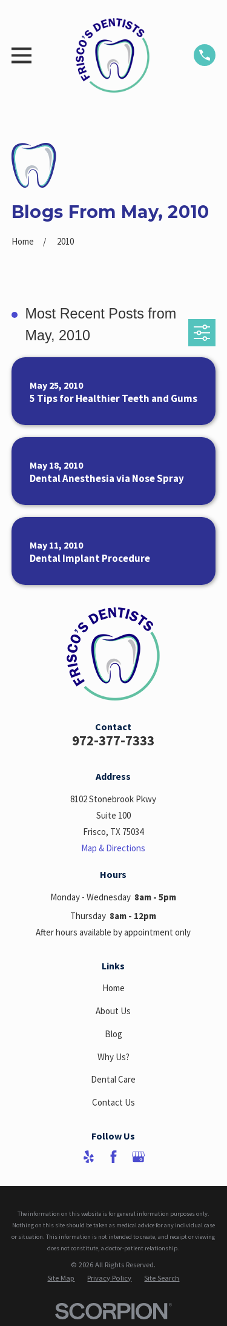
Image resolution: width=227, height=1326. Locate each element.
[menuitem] (60, 1278)
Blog (113, 1034)
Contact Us (113, 1102)
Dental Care (113, 1079)
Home (113, 988)
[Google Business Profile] (138, 1156)
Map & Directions (113, 848)
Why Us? (113, 1057)
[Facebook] (113, 1156)
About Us (113, 1011)
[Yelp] (88, 1156)
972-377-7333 (113, 740)
